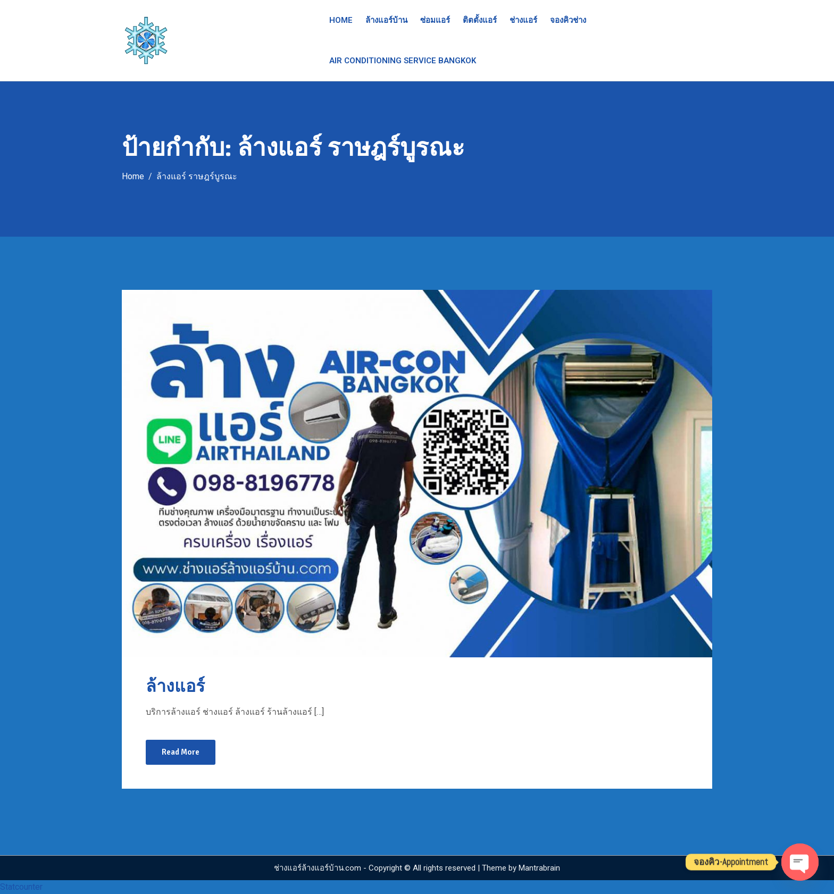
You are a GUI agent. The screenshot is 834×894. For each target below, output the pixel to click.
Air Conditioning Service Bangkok (402, 60)
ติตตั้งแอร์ (480, 20)
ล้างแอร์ (175, 686)
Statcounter (21, 887)
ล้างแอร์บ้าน (386, 20)
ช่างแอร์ (523, 20)
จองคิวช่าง (568, 20)
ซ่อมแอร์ (435, 20)
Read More (180, 752)
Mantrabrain (539, 868)
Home (341, 20)
